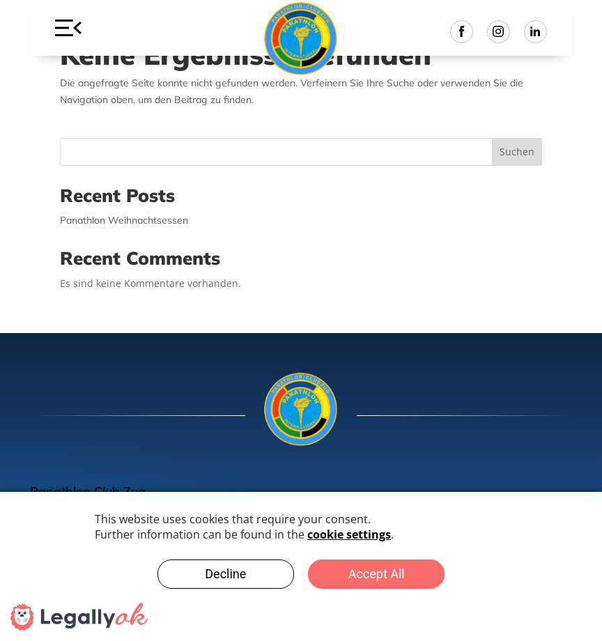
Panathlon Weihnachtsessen (124, 220)
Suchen (517, 151)
